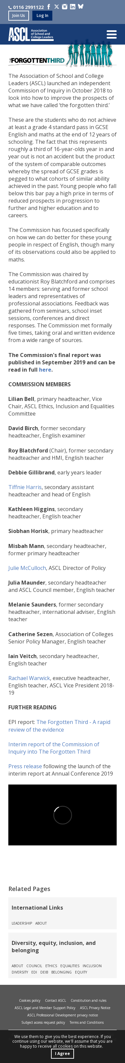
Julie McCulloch (27, 568)
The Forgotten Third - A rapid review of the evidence (59, 725)
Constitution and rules (88, 1000)
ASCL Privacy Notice (95, 1007)
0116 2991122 (26, 7)
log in (42, 15)
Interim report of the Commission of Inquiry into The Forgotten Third (53, 748)
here (45, 369)
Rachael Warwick (29, 678)
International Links (37, 907)
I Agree (62, 1053)
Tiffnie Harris (25, 487)
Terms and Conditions (87, 1022)
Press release (25, 766)
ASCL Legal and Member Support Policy (45, 1007)
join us (18, 15)
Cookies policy (29, 1000)
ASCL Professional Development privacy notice (62, 1015)
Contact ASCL (55, 1000)
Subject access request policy (43, 1022)
